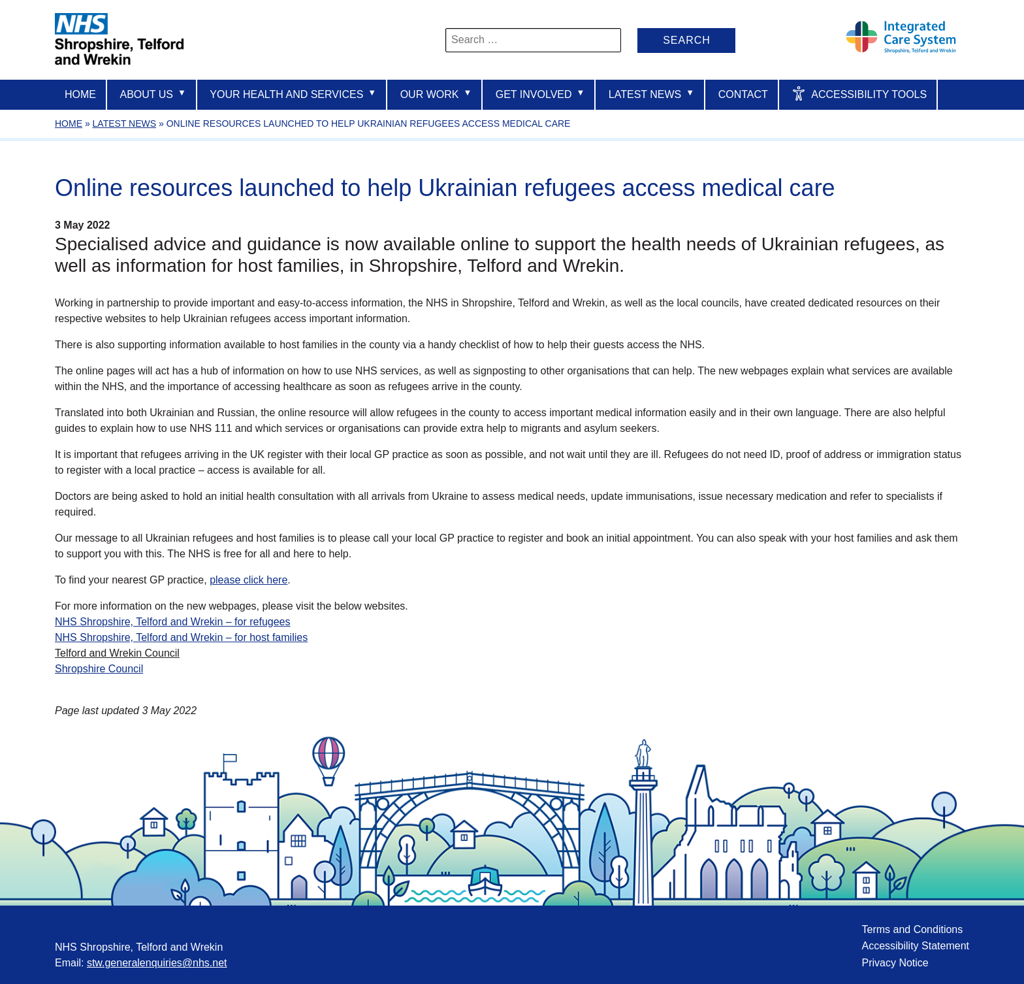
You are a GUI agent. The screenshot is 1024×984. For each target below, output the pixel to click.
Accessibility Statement (915, 945)
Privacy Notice (894, 962)
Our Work (436, 94)
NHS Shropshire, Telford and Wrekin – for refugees (172, 621)
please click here (248, 579)
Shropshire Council (99, 668)
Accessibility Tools (859, 93)
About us (152, 94)
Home (80, 94)
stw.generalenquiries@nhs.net (157, 962)
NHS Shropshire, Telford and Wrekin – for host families (181, 637)
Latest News (651, 94)
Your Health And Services (293, 94)
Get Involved (540, 94)
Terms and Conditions (912, 929)
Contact (743, 94)
